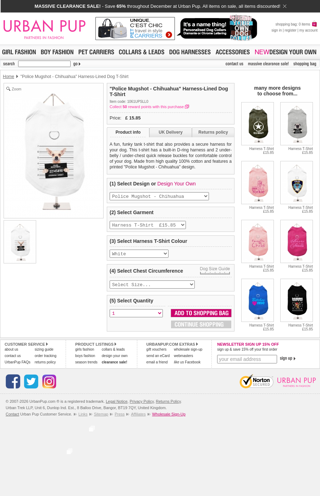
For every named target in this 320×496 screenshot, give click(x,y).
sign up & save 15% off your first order (247, 353)
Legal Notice (116, 404)
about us (11, 353)
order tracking (45, 359)
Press (120, 417)
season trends (86, 365)
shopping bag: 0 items (296, 24)
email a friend (157, 365)
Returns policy (213, 132)
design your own (115, 359)
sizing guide (44, 353)
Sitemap (101, 417)
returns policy (45, 365)
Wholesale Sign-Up (169, 417)
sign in (276, 30)
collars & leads (113, 353)
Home (8, 76)
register (290, 30)
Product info (128, 132)
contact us (13, 359)
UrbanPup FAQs (18, 365)
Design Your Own (177, 183)
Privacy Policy (141, 404)
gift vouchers (157, 353)
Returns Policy (168, 404)
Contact (12, 417)
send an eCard (158, 359)
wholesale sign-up (188, 353)
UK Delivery (170, 132)
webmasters (183, 359)
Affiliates (138, 417)
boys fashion (85, 359)
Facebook (187, 365)
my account (308, 30)
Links (83, 417)
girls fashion (84, 353)
